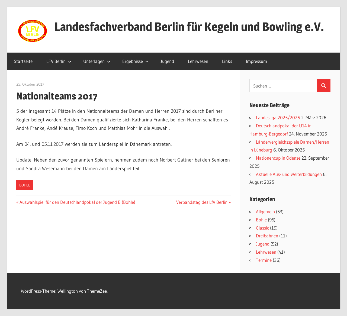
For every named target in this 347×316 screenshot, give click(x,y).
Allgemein (265, 211)
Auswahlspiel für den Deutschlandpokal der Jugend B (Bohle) (77, 202)
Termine (264, 260)
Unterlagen (97, 61)
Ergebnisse (135, 61)
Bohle (24, 185)
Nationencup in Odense (278, 158)
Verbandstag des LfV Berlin (201, 202)
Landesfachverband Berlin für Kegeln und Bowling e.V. (189, 26)
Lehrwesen (198, 61)
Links (227, 61)
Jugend (167, 61)
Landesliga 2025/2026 (278, 117)
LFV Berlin (59, 61)
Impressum (256, 61)
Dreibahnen (267, 235)
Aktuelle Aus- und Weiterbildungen (289, 174)
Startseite (23, 61)
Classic (262, 228)
